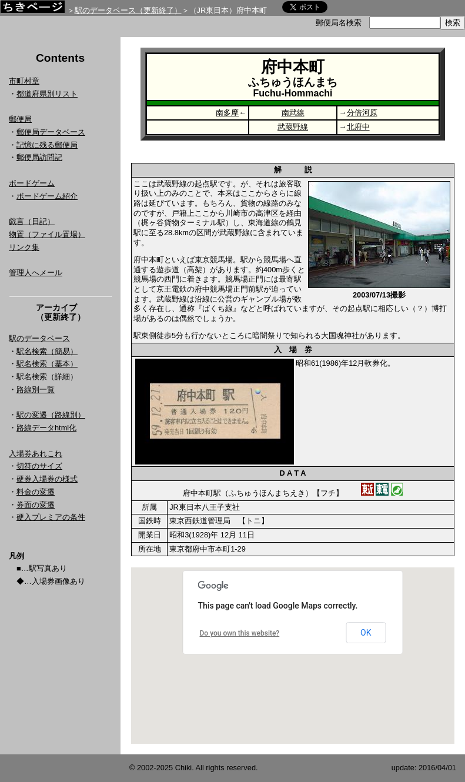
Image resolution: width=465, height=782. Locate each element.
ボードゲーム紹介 (47, 196)
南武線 (293, 112)
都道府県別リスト (47, 93)
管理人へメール (35, 272)
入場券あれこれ (35, 453)
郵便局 (20, 119)
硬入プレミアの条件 (50, 517)
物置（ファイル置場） (47, 234)
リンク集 (24, 247)
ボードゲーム (32, 183)
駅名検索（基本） (47, 363)
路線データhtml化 (46, 427)
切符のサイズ (39, 466)
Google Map (292, 655)
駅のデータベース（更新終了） (128, 10)
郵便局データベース (50, 132)
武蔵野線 (292, 126)
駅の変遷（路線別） (50, 414)
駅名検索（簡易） (47, 351)
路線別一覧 (35, 389)
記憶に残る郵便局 (47, 145)
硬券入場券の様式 (47, 478)
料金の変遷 (35, 491)
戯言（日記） (32, 221)
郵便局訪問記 (39, 157)
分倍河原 (362, 112)
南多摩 (227, 112)
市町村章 (24, 80)
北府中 (358, 126)
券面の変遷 (35, 504)
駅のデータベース (39, 338)
